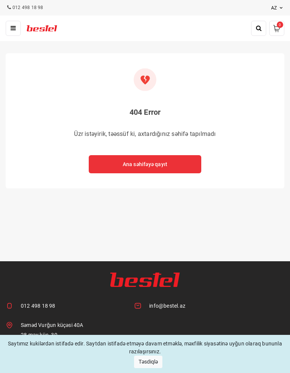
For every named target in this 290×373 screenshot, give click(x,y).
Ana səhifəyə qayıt (145, 164)
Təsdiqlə (148, 362)
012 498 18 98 (38, 306)
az (277, 8)
